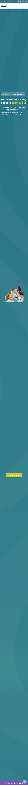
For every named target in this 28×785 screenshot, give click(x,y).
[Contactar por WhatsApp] (25, 782)
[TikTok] (24, 1)
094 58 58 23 (10, 1)
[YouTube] (26, 1)
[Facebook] (18, 1)
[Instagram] (21, 1)
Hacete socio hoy (14, 475)
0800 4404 (3, 1)
